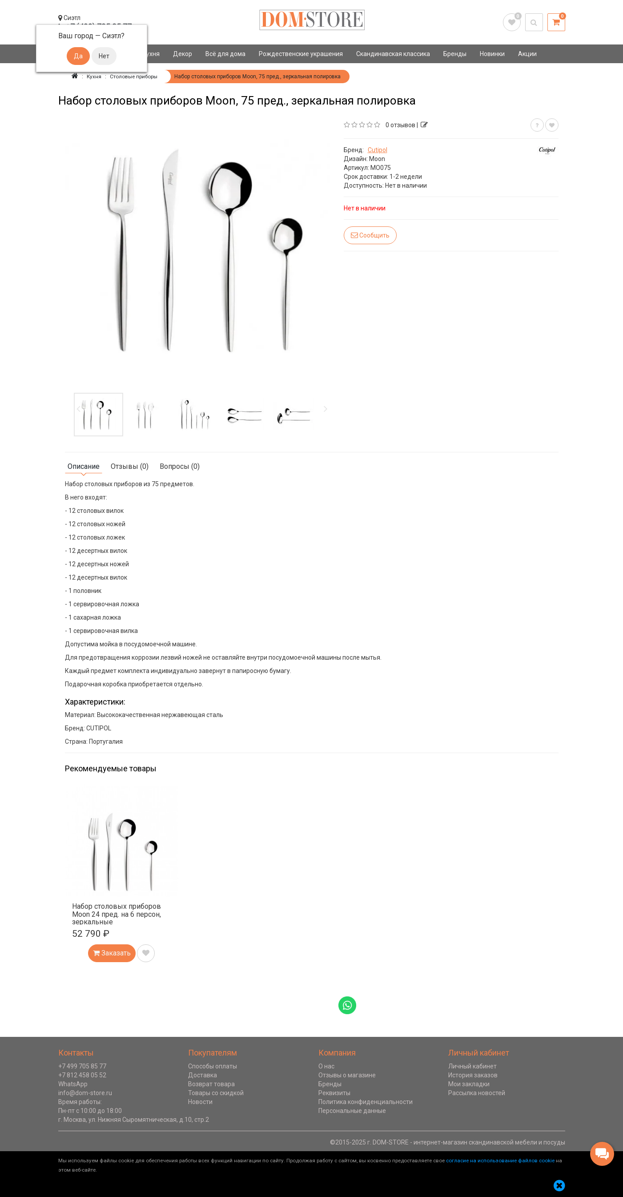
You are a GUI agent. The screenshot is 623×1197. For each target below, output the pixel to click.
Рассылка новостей (476, 1092)
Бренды (454, 53)
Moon (377, 158)
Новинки (492, 53)
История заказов (473, 1075)
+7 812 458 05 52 (82, 1075)
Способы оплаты (212, 1066)
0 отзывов (400, 125)
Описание (84, 466)
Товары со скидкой (216, 1092)
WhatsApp (73, 1084)
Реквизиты (334, 1092)
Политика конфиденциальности (365, 1101)
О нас (326, 1066)
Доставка (202, 1075)
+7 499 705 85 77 (82, 1066)
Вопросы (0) (180, 466)
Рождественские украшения (301, 53)
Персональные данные (352, 1110)
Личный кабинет (472, 1066)
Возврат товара (211, 1084)
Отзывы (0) (130, 466)
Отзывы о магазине (347, 1075)
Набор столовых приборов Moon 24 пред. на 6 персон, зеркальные (116, 914)
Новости (200, 1101)
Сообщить (370, 235)
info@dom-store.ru (85, 1092)
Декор (182, 53)
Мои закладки (469, 1084)
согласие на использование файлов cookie (500, 1160)
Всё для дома (225, 53)
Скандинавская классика (393, 53)
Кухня (151, 53)
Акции (527, 53)
